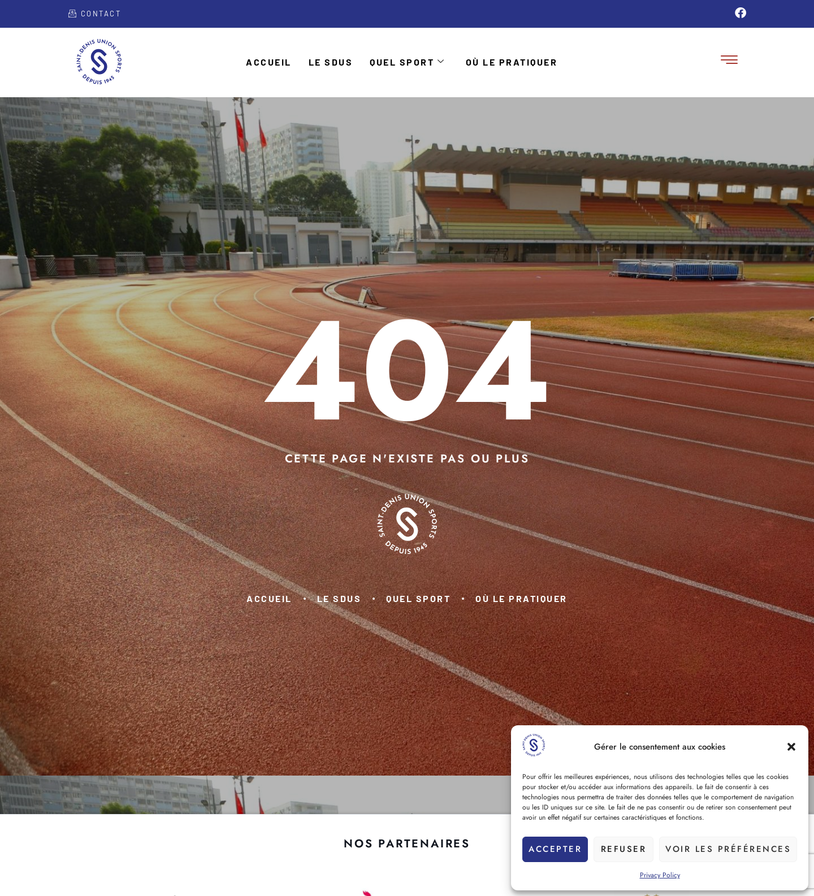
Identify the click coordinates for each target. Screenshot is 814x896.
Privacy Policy (660, 875)
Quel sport (407, 62)
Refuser (624, 849)
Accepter (555, 849)
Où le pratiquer (512, 62)
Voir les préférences (728, 849)
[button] (791, 746)
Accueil (269, 62)
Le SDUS (331, 62)
